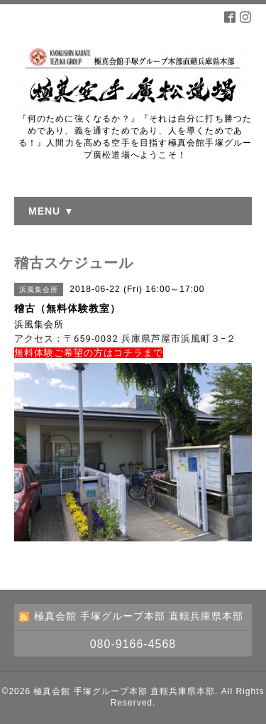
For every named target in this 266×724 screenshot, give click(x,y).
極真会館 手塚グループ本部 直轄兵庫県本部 (124, 691)
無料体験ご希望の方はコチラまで (88, 352)
